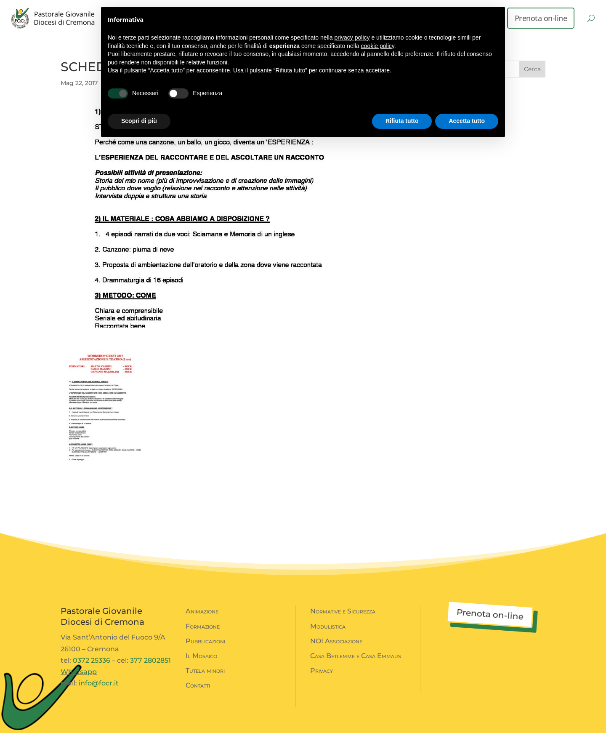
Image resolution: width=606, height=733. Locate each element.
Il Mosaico (201, 656)
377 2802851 (150, 660)
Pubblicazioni (205, 641)
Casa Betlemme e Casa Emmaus (355, 656)
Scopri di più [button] (139, 120)
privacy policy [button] (352, 37)
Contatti (198, 685)
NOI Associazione (336, 641)
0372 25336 (91, 660)
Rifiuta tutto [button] (402, 120)
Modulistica (328, 626)
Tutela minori (205, 670)
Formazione (203, 626)
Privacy (321, 670)
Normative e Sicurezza (342, 611)
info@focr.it (99, 683)
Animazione (202, 611)
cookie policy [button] (377, 46)
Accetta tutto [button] (467, 120)
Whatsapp (79, 672)
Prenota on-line (541, 18)
